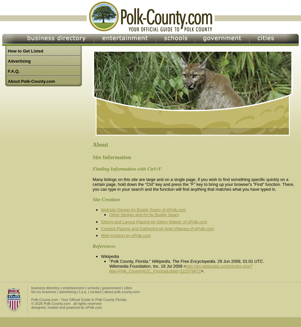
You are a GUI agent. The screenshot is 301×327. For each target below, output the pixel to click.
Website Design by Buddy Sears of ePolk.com (143, 209)
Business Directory (48, 40)
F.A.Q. (14, 71)
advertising (67, 292)
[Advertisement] (46, 173)
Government (222, 40)
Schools (175, 40)
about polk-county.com (122, 292)
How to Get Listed (25, 51)
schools (93, 288)
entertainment (73, 288)
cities (128, 288)
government (111, 288)
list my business (43, 292)
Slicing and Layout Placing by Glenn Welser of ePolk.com (154, 221)
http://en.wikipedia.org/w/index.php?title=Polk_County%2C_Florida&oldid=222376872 (180, 269)
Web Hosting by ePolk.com (126, 235)
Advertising (19, 61)
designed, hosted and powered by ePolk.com (66, 307)
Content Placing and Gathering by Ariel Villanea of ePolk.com (157, 228)
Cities (274, 40)
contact (95, 292)
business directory (45, 288)
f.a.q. (83, 292)
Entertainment (125, 40)
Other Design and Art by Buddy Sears (144, 214)
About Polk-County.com (31, 81)
